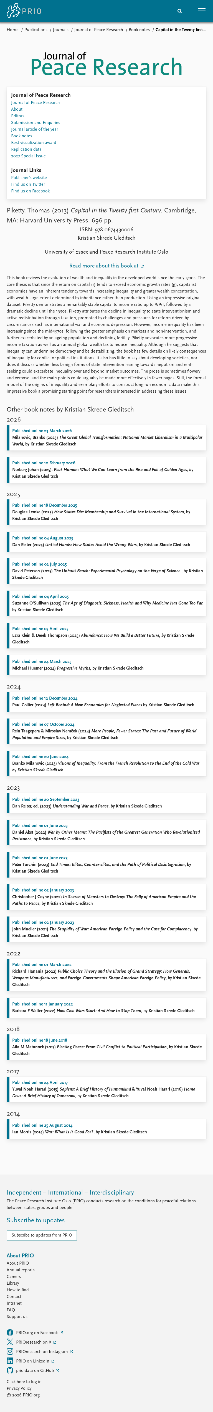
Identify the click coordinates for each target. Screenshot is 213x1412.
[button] (202, 11)
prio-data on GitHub (31, 1370)
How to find (18, 1290)
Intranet (14, 1303)
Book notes (139, 30)
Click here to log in (24, 1382)
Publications (35, 30)
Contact (14, 1297)
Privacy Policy (19, 1388)
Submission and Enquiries (35, 123)
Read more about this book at (104, 266)
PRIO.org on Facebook (33, 1332)
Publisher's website (29, 178)
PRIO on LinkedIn (28, 1360)
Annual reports (21, 1270)
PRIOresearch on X (29, 1342)
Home (13, 30)
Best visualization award (33, 143)
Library (13, 1283)
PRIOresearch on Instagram (38, 1351)
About (16, 109)
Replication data (26, 149)
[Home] (24, 11)
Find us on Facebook (30, 191)
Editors (17, 116)
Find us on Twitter (28, 184)
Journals (61, 30)
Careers (14, 1277)
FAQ (11, 1310)
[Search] (180, 11)
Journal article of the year (34, 129)
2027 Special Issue (28, 156)
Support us (17, 1317)
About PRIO (18, 1263)
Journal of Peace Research (98, 30)
